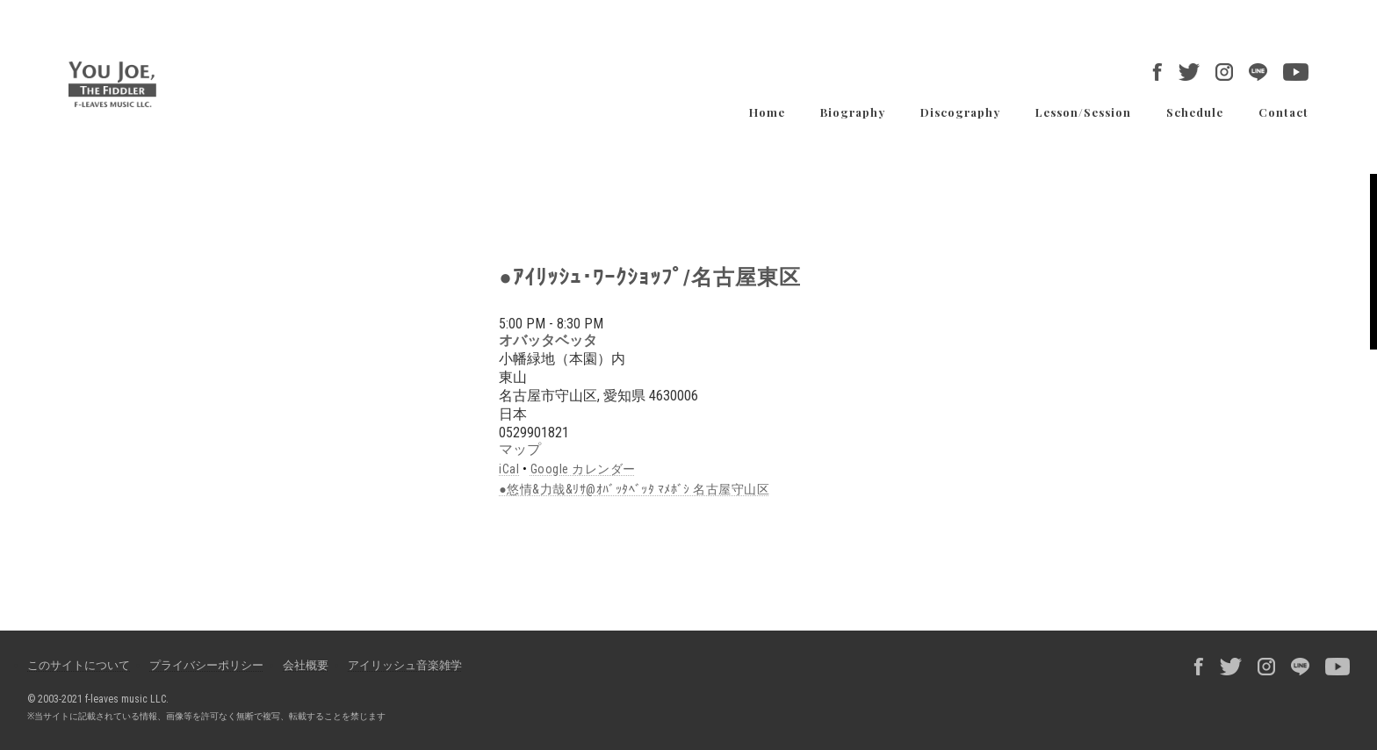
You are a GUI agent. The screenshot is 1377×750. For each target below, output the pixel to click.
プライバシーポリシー (206, 665)
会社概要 (305, 665)
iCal (509, 469)
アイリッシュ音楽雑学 (405, 665)
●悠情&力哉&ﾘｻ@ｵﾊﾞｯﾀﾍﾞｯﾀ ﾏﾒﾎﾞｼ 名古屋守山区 (634, 489)
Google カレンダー (583, 469)
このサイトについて (78, 665)
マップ (520, 449)
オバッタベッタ (548, 340)
